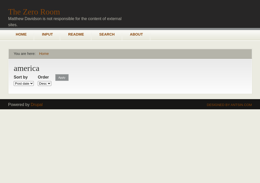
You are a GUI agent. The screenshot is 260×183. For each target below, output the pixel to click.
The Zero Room (34, 11)
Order (43, 77)
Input (47, 34)
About (136, 34)
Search (107, 34)
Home (21, 34)
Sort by (21, 77)
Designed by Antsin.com (229, 105)
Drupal (37, 104)
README (76, 34)
